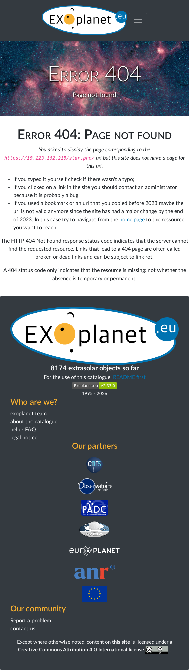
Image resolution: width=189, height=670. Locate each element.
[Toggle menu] (138, 19)
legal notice (23, 437)
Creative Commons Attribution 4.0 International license (94, 649)
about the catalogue (33, 421)
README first (129, 377)
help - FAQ (23, 429)
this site (121, 642)
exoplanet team (28, 413)
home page (132, 219)
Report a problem (30, 620)
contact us (22, 628)
